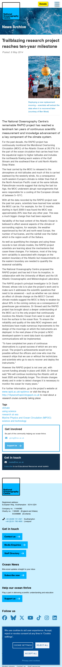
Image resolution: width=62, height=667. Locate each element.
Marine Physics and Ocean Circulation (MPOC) (26, 417)
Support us (10, 598)
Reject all (42, 645)
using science (9, 411)
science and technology (14, 420)
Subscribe (8, 466)
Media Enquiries (12, 545)
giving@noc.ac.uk (16, 438)
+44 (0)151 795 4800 (14, 521)
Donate (43, 4)
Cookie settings (23, 645)
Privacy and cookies (31, 660)
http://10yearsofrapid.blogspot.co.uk (20, 394)
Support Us (12, 445)
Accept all (31, 653)
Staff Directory (11, 553)
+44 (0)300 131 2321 (14, 519)
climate (6, 407)
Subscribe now (12, 575)
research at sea (10, 414)
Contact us (10, 536)
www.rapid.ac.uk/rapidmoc (15, 391)
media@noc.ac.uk (16, 462)
